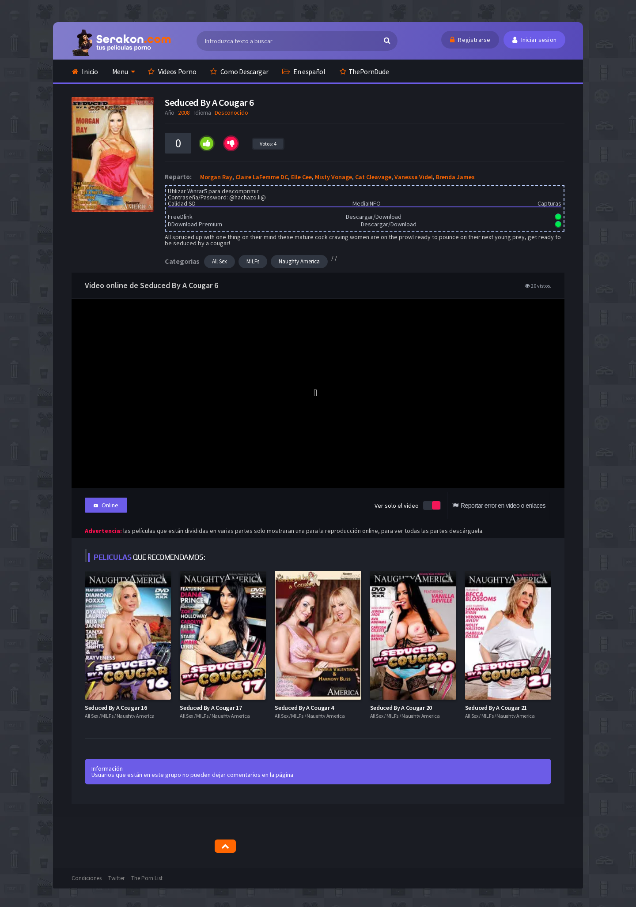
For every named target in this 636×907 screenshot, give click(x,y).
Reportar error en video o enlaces (498, 505)
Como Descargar (239, 71)
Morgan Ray (216, 177)
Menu (120, 71)
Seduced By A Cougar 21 (496, 707)
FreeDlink (180, 217)
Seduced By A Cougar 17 (211, 707)
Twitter (116, 878)
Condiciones (87, 878)
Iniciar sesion (534, 40)
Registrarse (470, 40)
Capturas (549, 203)
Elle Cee (301, 177)
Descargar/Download (373, 217)
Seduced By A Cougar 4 (304, 707)
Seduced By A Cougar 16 (116, 707)
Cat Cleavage (373, 177)
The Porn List (147, 878)
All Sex (219, 261)
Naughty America (299, 261)
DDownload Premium (195, 224)
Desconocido (231, 112)
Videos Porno (172, 71)
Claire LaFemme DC (261, 177)
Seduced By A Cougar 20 (401, 707)
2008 (184, 112)
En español (303, 71)
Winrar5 (197, 191)
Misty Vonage (333, 177)
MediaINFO (366, 203)
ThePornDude (364, 71)
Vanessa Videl (413, 177)
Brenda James (455, 177)
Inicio (85, 71)
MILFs (252, 261)
